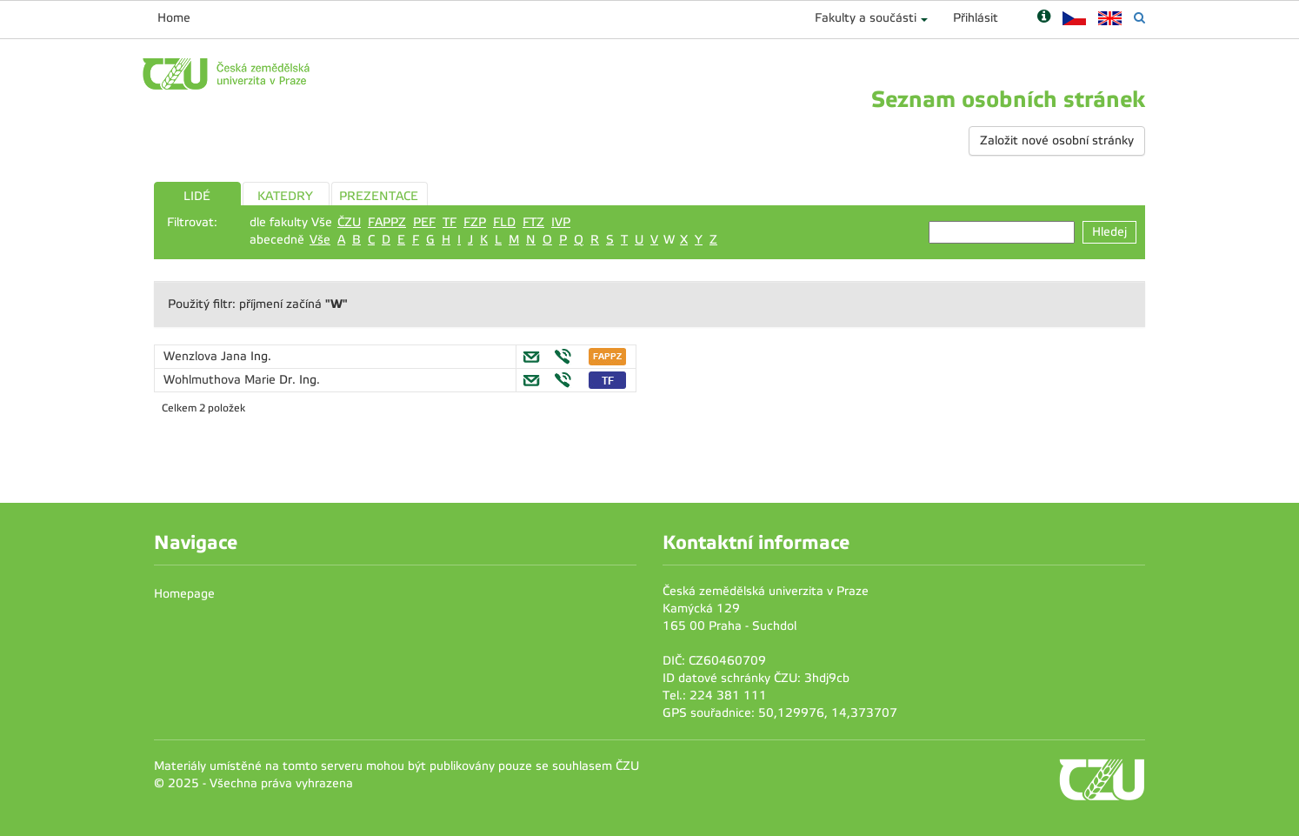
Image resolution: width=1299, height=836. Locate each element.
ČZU (349, 222)
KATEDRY (285, 196)
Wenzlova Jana (206, 356)
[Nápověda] (1043, 17)
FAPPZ (387, 222)
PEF (424, 222)
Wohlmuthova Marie (221, 379)
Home (173, 17)
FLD (504, 222)
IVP (560, 222)
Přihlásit (975, 17)
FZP (474, 222)
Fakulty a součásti (865, 17)
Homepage (184, 593)
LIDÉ (196, 196)
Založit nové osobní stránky (1057, 140)
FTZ (533, 222)
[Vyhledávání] (1139, 17)
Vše (320, 239)
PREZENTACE (378, 196)
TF (449, 222)
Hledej (1109, 231)
